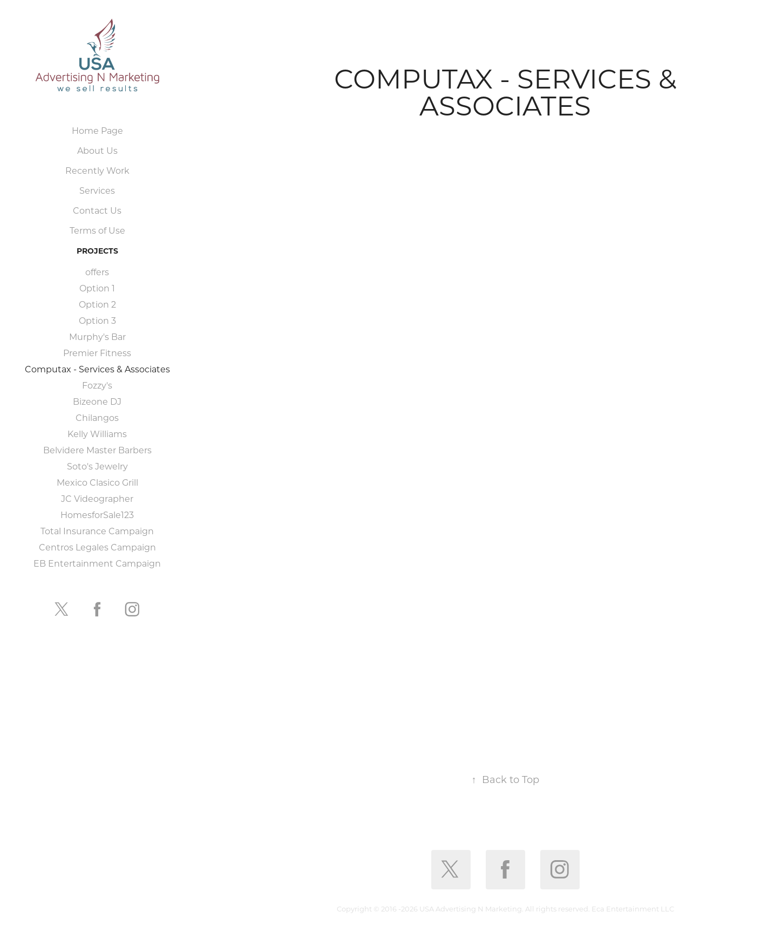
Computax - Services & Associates (97, 369)
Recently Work (97, 170)
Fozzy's (97, 385)
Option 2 (97, 304)
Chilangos (97, 417)
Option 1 (97, 288)
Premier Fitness (97, 352)
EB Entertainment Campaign (97, 563)
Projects (97, 251)
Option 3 (97, 320)
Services (97, 190)
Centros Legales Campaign (97, 547)
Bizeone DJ (97, 401)
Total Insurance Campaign (97, 530)
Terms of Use (97, 230)
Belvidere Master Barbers (97, 449)
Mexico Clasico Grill (97, 482)
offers (97, 271)
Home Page (97, 130)
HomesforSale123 (97, 514)
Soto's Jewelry (97, 466)
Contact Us (97, 210)
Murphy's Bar (97, 336)
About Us (97, 150)
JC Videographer (97, 498)
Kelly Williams (97, 433)
